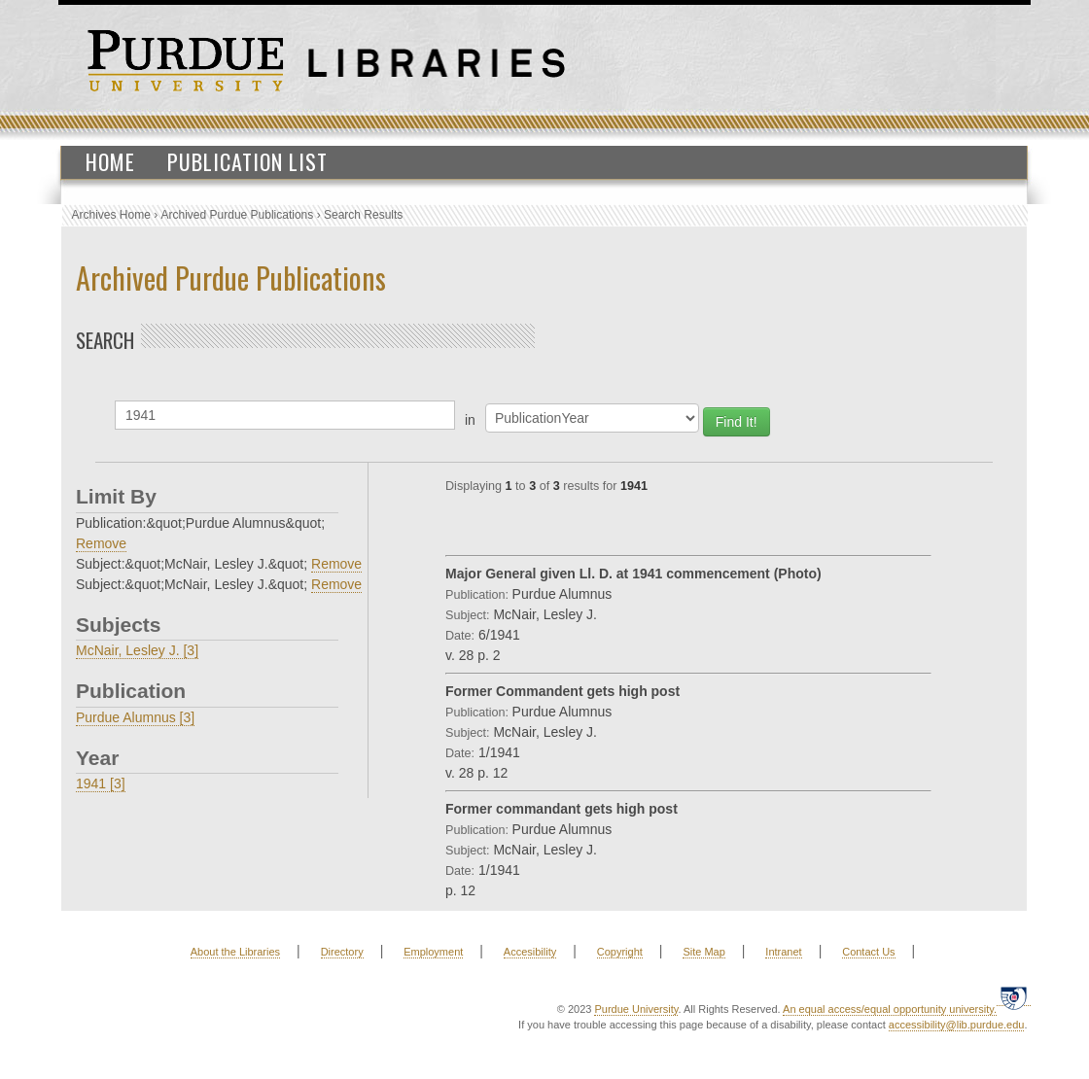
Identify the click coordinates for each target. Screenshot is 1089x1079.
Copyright (620, 951)
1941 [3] (100, 783)
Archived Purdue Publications (237, 215)
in (470, 420)
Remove (101, 543)
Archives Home (111, 215)
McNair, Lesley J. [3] (137, 650)
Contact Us (868, 951)
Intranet (783, 951)
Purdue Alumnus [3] (135, 717)
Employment (433, 951)
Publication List (247, 161)
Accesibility (530, 951)
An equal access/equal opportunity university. (890, 1009)
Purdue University (636, 1009)
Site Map (703, 951)
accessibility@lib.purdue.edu (957, 1024)
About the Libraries (235, 951)
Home (110, 161)
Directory (342, 951)
